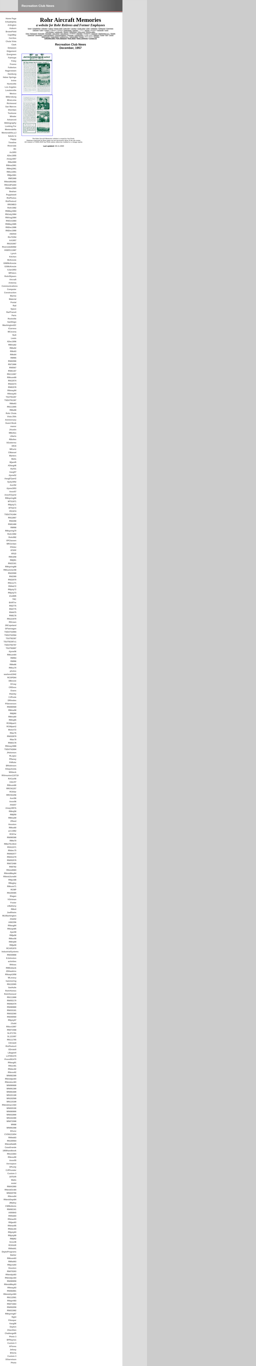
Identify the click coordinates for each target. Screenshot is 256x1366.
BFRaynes (11, 1340)
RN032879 (11, 736)
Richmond (11, 103)
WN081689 (11, 1092)
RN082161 (11, 1209)
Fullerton (12, 67)
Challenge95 (10, 1333)
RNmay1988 (10, 746)
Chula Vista (11, 41)
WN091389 (11, 1089)
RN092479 (11, 1004)
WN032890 (11, 1115)
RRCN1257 (11, 788)
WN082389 (11, 1075)
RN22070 (12, 580)
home (30, 28)
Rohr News (72, 38)
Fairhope (12, 58)
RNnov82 (12, 1072)
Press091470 (10, 1059)
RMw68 (13, 410)
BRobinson (11, 766)
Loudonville (10, 90)
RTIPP (13, 550)
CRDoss (12, 687)
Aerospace (11, 1164)
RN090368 (11, 837)
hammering (11, 981)
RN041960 (11, 1186)
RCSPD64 (11, 677)
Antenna (12, 283)
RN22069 (12, 573)
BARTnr (12, 602)
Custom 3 (11, 1173)
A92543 (12, 234)
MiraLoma (11, 100)
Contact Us (93, 38)
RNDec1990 (11, 231)
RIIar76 (13, 733)
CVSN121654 (10, 1134)
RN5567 (12, 368)
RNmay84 (11, 390)
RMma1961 (11, 165)
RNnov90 (12, 1157)
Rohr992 (12, 537)
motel (13, 1183)
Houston (12, 824)
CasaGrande (10, 1147)
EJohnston (11, 958)
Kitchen (12, 257)
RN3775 (12, 609)
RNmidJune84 (9, 876)
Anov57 (12, 492)
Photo (13, 1363)
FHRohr (12, 762)
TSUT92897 (11, 648)
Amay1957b (10, 808)
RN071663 (11, 1304)
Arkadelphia (10, 22)
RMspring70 (10, 531)
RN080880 (11, 1007)
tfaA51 (13, 469)
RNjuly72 (12, 589)
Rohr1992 (11, 534)
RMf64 (13, 658)
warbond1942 (10, 674)
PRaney (12, 759)
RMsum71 (11, 886)
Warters (12, 456)
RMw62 (13, 348)
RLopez (12, 756)
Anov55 (12, 1160)
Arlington (12, 25)
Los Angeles (10, 87)
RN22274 (12, 384)
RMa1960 (12, 162)
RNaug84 (12, 925)
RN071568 (11, 1030)
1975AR (12, 1177)
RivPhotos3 (11, 1046)
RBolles (12, 439)
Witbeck (12, 772)
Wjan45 (12, 462)
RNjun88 (12, 880)
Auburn (12, 28)
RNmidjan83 (10, 1079)
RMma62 (12, 345)
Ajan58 (13, 932)
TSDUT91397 (10, 400)
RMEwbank (11, 968)
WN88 (13, 1124)
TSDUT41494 (10, 514)
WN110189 (11, 1102)
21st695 (12, 596)
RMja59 (12, 945)
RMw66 (13, 664)
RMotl (13, 909)
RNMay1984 (10, 211)
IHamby (12, 694)
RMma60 (12, 717)
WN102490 (11, 1118)
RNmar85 (12, 1226)
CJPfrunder (11, 1170)
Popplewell (11, 195)
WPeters (12, 273)
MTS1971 (12, 501)
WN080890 (11, 1111)
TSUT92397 (11, 638)
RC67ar (12, 834)
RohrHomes (10, 991)
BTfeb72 (12, 508)
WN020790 (11, 1193)
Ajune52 (12, 475)
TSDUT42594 (10, 635)
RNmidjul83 (11, 1275)
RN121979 (11, 619)
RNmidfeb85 (10, 1144)
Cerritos (12, 38)
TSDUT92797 (10, 645)
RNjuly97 (12, 1020)
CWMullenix (10, 1206)
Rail (14, 306)
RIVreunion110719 (9, 775)
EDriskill (12, 1049)
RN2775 (12, 606)
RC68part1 (11, 723)
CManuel (12, 452)
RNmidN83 (11, 870)
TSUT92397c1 (10, 642)
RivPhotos (11, 198)
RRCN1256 (11, 795)
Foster (13, 903)
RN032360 (11, 1014)
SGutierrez (11, 443)
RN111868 (11, 997)
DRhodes (12, 700)
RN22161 (12, 563)
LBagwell (12, 1053)
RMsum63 (11, 1258)
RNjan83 (12, 1222)
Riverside (12, 146)
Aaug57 (12, 472)
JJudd (13, 1023)
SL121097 (11, 1036)
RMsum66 (11, 785)
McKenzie (11, 260)
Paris (14, 315)
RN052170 (11, 1000)
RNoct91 (12, 1066)
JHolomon (11, 753)
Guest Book (10, 423)
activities (12, 961)
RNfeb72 (12, 586)
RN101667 (11, 244)
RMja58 (12, 935)
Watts (13, 1180)
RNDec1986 (11, 227)
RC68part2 (11, 726)
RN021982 (11, 1310)
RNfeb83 (12, 1137)
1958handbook (9, 1151)
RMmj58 (12, 811)
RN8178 (12, 615)
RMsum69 (11, 377)
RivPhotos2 (11, 201)
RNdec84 (12, 1229)
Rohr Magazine (61, 38)
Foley (13, 61)
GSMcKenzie (10, 266)
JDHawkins (11, 971)
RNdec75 (12, 850)
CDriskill (12, 1043)
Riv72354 (12, 237)
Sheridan (12, 110)
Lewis (13, 338)
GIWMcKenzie (9, 263)
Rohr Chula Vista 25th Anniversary (10, 416)
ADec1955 (11, 155)
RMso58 (12, 938)
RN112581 (11, 1297)
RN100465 (11, 893)
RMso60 (12, 828)
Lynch (13, 253)
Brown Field (58, 28)
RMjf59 (13, 814)
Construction (10, 293)
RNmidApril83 (9, 1294)
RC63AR (12, 1245)
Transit (111, 35)
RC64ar (12, 792)
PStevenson (10, 704)
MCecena (12, 332)
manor (13, 426)
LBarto (13, 436)
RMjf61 (13, 560)
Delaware (12, 48)
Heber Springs (9, 77)
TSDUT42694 (10, 749)
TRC (14, 599)
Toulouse (12, 113)
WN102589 (11, 1098)
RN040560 (11, 1017)
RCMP (13, 890)
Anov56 (12, 801)
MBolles (12, 433)
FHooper (12, 1320)
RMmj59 (12, 942)
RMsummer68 (9, 570)
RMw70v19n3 (10, 844)
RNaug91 (12, 1062)
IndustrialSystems (9, 952)
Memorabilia (10, 129)
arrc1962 (12, 831)
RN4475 (12, 612)
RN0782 (12, 867)
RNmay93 (11, 394)
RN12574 (12, 381)
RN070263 (11, 1271)
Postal (13, 302)
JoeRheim (11, 912)
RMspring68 (10, 567)
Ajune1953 (11, 488)
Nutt (14, 335)
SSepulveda (10, 769)
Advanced (11, 120)
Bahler (13, 1255)
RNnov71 (12, 583)
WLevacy (12, 978)
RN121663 (11, 1154)
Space (13, 309)
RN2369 (12, 576)
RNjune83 (11, 1265)
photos (13, 671)
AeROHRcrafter (50, 38)
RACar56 (12, 779)
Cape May (66, 28)
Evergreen (11, 54)
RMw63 (13, 403)
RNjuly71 (12, 505)
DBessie (12, 681)
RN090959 (11, 1281)
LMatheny (11, 906)
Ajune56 (12, 651)
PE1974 (12, 511)
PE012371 (11, 847)
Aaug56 (12, 1323)
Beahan (12, 191)
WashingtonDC (9, 325)
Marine (13, 296)
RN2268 (12, 521)
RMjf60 (13, 713)
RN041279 (11, 857)
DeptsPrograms (9, 1252)
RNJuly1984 (10, 214)
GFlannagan (10, 629)
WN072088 (11, 1121)
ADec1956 (11, 341)
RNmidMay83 (10, 1284)
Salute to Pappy (12, 137)
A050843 (12, 1213)
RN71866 (12, 364)
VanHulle (12, 987)
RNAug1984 (10, 217)
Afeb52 (13, 919)
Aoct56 (13, 798)
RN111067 (11, 374)
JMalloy (12, 1203)
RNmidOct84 (10, 1190)
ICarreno (12, 328)
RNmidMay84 (10, 873)
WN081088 (11, 1128)
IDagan (13, 896)
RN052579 (11, 860)
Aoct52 (13, 485)
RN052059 (11, 1307)
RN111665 (11, 407)
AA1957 (12, 240)
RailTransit (11, 312)
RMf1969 (12, 178)
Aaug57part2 (10, 478)
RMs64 (13, 354)
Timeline (12, 142)
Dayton (13, 1327)
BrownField (11, 32)
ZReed (13, 821)
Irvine (13, 80)
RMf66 (13, 661)
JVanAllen (11, 1330)
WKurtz (12, 449)
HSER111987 (10, 250)
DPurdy (12, 1167)
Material (12, 299)
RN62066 (12, 361)
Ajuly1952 (11, 482)
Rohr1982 (11, 208)
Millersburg (11, 97)
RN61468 (12, 524)
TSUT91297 (11, 397)
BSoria (13, 1353)
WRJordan (11, 544)
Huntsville (11, 84)
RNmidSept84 (10, 1199)
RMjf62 (13, 1239)
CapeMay (12, 35)
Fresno (13, 64)
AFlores (12, 1346)
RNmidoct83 (10, 1082)
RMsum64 (11, 655)
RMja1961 (11, 175)
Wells (13, 459)
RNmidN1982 (10, 182)
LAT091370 (11, 1056)
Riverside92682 (9, 247)
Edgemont (11, 51)
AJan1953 (11, 270)
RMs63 (13, 351)
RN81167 (12, 371)
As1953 (12, 152)
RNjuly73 (12, 593)
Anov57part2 (10, 495)
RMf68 (13, 527)
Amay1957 (11, 159)
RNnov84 (12, 1196)
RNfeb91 (12, 1248)
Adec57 (12, 782)
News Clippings (82, 38)
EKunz (13, 1131)
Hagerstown (10, 71)
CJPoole (12, 697)
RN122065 (11, 984)
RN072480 (11, 863)
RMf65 (13, 358)
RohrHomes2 (10, 994)
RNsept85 (11, 929)
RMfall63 (12, 1261)
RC (15, 149)
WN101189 (11, 1095)
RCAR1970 (11, 948)
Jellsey (13, 1350)
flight (14, 1317)
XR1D (13, 554)
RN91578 (12, 387)
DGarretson (11, 1359)
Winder (13, 116)
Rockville (12, 319)
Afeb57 (13, 805)
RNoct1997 (11, 1027)
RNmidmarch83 (9, 1105)
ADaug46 (12, 465)
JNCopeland (10, 625)
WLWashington (9, 916)
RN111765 (11, 1040)
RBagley (12, 883)
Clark (13, 45)
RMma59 (12, 818)
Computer (11, 289)
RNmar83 (12, 1219)
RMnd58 (12, 557)
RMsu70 (12, 668)
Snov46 (12, 1242)
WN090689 (11, 1085)
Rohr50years (10, 276)
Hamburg (12, 74)
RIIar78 (13, 739)
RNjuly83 (12, 1232)
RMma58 (12, 710)
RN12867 (12, 518)
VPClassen (11, 540)
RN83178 (12, 743)
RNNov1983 (10, 188)
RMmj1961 (11, 169)
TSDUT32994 (10, 632)
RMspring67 (10, 1314)
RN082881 (11, 1291)
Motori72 (12, 730)
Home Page (11, 18)
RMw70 (13, 841)
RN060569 (11, 707)
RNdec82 (12, 1069)
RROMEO (12, 204)
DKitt (14, 446)
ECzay (13, 684)
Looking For (10, 126)
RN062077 (11, 854)
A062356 (12, 922)
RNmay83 (11, 1288)
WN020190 (11, 1108)
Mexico (13, 93)
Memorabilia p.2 (9, 133)
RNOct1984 (11, 221)
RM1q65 (12, 720)
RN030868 (11, 955)
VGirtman (12, 899)
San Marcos (10, 107)
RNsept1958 (10, 974)
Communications (9, 286)
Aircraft (12, 279)
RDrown (12, 622)
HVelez (13, 547)
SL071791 (11, 1033)
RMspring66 (10, 498)
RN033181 (11, 1010)
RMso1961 (11, 172)
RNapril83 (11, 1301)
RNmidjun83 (10, 1278)
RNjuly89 (12, 1235)
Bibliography (10, 123)
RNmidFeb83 (10, 185)
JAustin (12, 430)
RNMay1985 (10, 224)
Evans (13, 691)
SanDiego (11, 322)
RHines (13, 965)
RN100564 (11, 1141)
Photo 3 (12, 1336)
